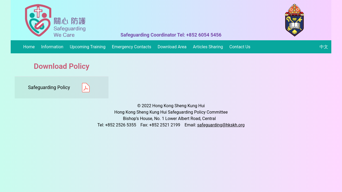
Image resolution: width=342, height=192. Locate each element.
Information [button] (52, 46)
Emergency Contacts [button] (131, 46)
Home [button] (29, 46)
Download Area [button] (172, 46)
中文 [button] (324, 46)
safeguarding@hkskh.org (220, 124)
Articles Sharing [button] (208, 46)
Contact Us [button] (240, 46)
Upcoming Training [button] (87, 46)
